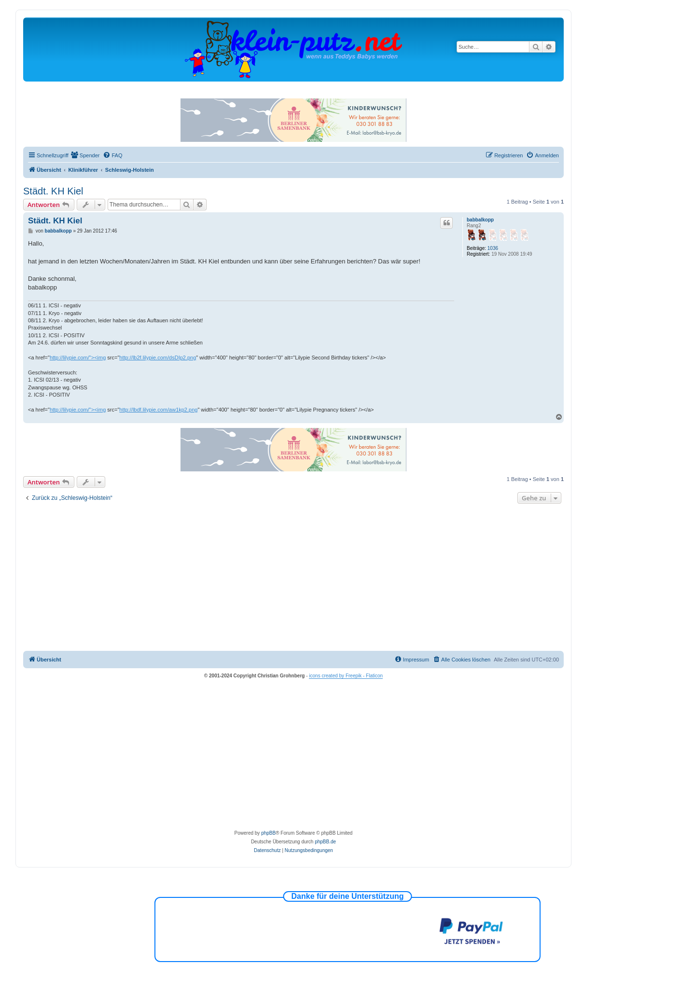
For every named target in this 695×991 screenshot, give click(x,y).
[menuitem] (85, 155)
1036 (492, 248)
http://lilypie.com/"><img (78, 357)
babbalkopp (480, 219)
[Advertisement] (293, 578)
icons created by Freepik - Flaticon (346, 675)
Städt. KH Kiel (53, 191)
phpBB (268, 833)
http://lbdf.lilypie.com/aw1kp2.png (158, 410)
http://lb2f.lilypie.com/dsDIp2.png (157, 357)
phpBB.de (325, 841)
